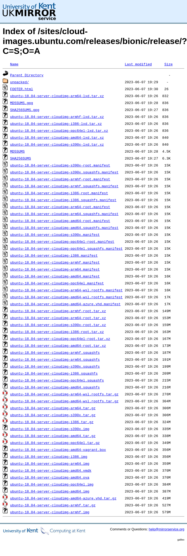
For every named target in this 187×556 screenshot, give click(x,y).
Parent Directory (27, 75)
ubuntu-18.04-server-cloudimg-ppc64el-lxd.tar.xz (59, 130)
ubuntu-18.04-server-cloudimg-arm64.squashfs (55, 359)
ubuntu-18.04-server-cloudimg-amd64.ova (49, 477)
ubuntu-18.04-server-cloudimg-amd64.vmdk (50, 470)
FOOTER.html (21, 88)
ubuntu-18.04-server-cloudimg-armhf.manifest (55, 262)
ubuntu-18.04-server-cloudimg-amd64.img (49, 491)
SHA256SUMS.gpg (24, 109)
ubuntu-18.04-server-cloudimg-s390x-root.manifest (60, 165)
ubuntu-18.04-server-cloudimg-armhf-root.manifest (60, 179)
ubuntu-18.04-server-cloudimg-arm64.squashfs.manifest (64, 213)
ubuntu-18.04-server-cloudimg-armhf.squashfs (55, 352)
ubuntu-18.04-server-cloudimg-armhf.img (49, 512)
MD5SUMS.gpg (21, 102)
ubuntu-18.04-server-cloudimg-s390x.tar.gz (53, 414)
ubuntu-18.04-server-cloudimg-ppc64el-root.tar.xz (60, 338)
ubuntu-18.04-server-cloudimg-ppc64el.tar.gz (55, 442)
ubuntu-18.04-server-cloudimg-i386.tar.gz (52, 421)
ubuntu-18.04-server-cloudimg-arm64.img (49, 463)
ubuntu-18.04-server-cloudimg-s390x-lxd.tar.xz (57, 144)
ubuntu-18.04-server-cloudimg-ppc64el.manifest (57, 283)
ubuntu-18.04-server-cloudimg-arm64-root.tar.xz (58, 317)
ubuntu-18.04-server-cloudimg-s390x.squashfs (55, 366)
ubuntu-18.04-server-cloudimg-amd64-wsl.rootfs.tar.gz (64, 401)
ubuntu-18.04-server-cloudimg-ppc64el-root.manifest (62, 241)
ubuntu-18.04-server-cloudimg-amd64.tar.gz (53, 435)
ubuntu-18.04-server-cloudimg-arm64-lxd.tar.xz (57, 95)
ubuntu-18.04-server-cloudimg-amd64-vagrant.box (58, 449)
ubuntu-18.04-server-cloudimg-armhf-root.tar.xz (58, 310)
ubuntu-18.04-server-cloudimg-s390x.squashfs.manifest (64, 172)
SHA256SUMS (20, 158)
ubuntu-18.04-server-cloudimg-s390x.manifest (55, 234)
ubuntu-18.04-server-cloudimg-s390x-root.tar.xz (58, 324)
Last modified (138, 64)
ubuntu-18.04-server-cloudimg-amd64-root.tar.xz (58, 345)
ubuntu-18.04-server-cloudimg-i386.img (48, 456)
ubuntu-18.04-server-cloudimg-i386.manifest (54, 255)
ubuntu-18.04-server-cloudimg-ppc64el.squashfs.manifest (66, 248)
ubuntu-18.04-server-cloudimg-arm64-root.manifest (60, 206)
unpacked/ (19, 82)
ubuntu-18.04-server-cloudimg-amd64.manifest (55, 276)
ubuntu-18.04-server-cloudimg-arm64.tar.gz (53, 408)
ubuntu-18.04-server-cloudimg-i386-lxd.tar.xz (56, 123)
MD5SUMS (17, 151)
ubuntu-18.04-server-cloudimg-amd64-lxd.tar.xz (57, 137)
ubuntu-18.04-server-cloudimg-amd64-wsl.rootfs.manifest (66, 297)
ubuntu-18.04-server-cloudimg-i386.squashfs (54, 373)
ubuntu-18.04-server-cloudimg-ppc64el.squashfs (57, 380)
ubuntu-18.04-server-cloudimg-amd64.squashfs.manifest (64, 227)
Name (14, 64)
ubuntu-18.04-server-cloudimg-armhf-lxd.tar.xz (57, 116)
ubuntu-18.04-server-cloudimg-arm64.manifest (55, 269)
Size (168, 64)
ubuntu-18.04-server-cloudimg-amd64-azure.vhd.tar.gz (63, 498)
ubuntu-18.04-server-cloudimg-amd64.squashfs (55, 387)
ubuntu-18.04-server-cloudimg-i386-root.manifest (59, 192)
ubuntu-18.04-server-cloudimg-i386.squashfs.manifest (63, 199)
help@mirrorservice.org (166, 529)
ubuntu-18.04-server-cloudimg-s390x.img (49, 428)
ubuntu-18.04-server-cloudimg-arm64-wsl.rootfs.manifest (66, 290)
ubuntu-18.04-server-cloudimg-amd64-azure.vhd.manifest (65, 303)
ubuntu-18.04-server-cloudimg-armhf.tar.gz (53, 505)
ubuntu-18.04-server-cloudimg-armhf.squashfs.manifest (64, 186)
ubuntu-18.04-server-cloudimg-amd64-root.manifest (60, 220)
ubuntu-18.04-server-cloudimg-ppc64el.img (52, 484)
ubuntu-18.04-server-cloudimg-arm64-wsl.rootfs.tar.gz (64, 394)
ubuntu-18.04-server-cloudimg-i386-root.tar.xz (57, 331)
